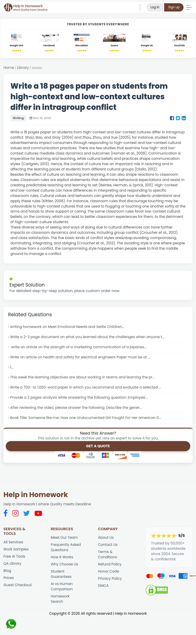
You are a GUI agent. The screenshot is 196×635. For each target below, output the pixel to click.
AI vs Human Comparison (62, 586)
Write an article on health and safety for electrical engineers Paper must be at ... (80, 357)
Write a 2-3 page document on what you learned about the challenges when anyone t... (87, 336)
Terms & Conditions (107, 554)
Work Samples (16, 549)
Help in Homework (35, 495)
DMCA (103, 585)
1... (12, 367)
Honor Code (108, 571)
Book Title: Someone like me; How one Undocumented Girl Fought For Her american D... (85, 417)
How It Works (62, 557)
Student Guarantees (61, 574)
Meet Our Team (64, 537)
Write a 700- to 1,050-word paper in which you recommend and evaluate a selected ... (85, 387)
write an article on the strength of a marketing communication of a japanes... (78, 347)
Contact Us (108, 544)
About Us (106, 537)
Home (8, 67)
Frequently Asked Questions (66, 547)
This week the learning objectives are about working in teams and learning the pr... (82, 377)
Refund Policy (110, 564)
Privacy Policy (110, 578)
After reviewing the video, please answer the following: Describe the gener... (76, 407)
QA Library (12, 563)
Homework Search (60, 599)
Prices (8, 577)
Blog (7, 570)
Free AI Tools (14, 556)
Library (23, 67)
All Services (13, 542)
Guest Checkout (17, 584)
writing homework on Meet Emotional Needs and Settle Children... (67, 326)
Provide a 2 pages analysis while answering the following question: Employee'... (79, 397)
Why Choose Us (64, 564)
